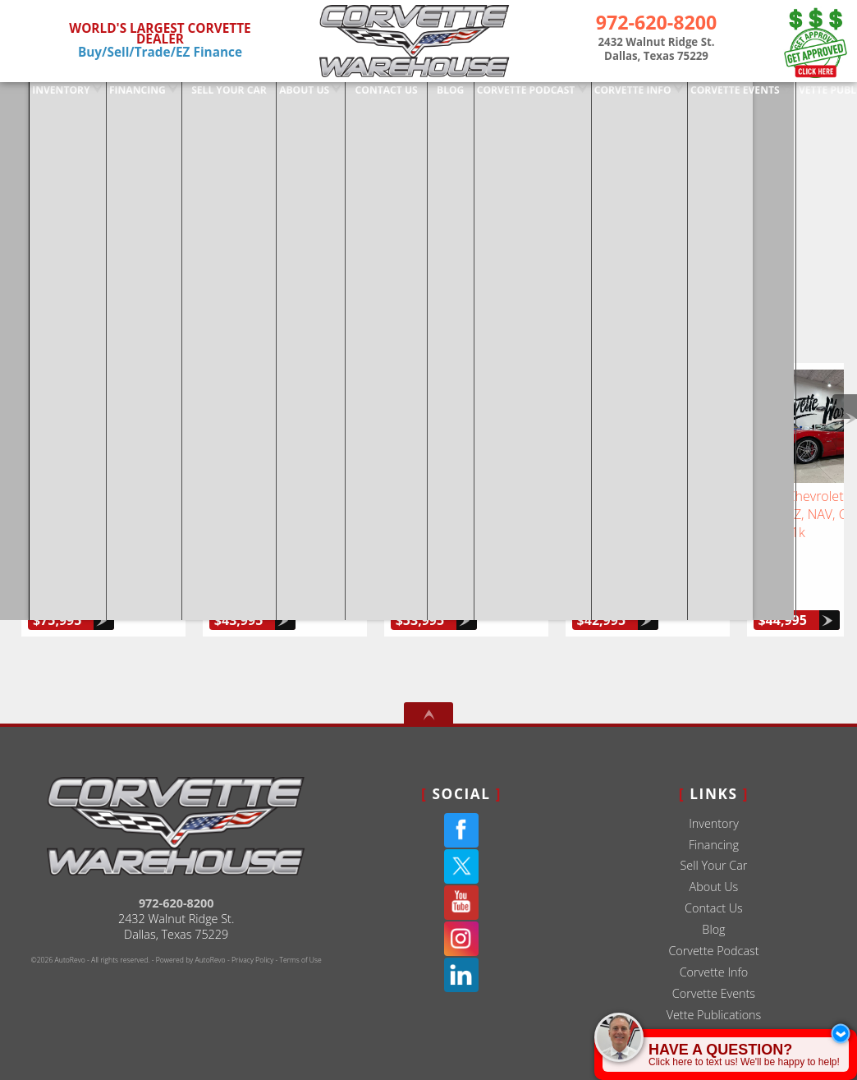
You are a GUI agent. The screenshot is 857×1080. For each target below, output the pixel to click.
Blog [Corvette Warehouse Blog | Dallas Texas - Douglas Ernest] (419, 96)
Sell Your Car (713, 827)
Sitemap (714, 1019)
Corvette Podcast (713, 913)
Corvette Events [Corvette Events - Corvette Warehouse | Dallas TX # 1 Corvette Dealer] (702, 96)
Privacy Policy (252, 922)
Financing (714, 807)
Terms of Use (300, 922)
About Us (714, 849)
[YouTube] (461, 865)
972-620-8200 (176, 865)
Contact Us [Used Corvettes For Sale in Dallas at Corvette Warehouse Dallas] (356, 96)
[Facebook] (461, 792)
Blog (713, 891)
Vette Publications (714, 977)
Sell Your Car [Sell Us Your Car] (199, 96)
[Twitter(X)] (461, 828)
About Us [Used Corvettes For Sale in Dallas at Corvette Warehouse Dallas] (275, 96)
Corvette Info (600, 96)
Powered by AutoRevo (191, 922)
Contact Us (714, 870)
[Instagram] (461, 901)
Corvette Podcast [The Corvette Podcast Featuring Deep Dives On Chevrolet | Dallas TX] (494, 96)
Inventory (32, 96)
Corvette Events (713, 955)
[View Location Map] (656, 50)
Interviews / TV (714, 998)
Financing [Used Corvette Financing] (107, 96)
